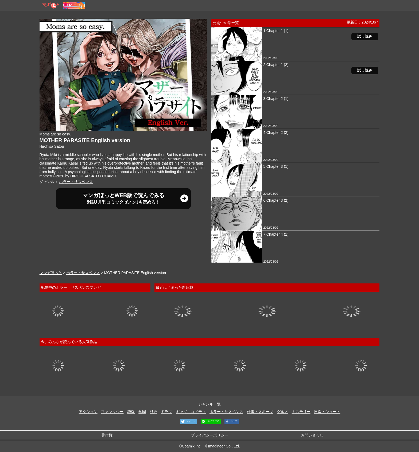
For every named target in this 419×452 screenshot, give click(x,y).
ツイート (188, 421)
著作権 (106, 435)
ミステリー (301, 412)
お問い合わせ (312, 435)
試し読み (364, 36)
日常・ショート (327, 412)
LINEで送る (210, 421)
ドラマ (166, 412)
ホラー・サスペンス (76, 182)
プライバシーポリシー (209, 435)
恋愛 (131, 412)
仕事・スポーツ (260, 412)
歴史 (153, 412)
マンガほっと (51, 273)
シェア (231, 421)
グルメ (282, 412)
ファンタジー (112, 412)
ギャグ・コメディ (191, 412)
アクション (88, 412)
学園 (142, 412)
